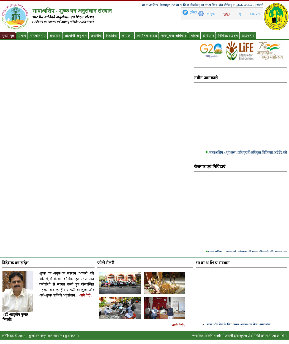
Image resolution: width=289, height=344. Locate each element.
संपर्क (260, 5)
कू (240, 14)
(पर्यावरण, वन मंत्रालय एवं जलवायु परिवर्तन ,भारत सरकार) (63, 21)
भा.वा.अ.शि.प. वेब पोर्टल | (216, 5)
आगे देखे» (85, 295)
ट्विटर (193, 12)
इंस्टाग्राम (255, 14)
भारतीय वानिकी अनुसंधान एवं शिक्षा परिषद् (62, 17)
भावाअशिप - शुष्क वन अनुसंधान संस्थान (72, 11)
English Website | (244, 5)
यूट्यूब (226, 14)
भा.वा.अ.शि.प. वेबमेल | (186, 5)
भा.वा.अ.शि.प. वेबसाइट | (156, 5)
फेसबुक (210, 14)
